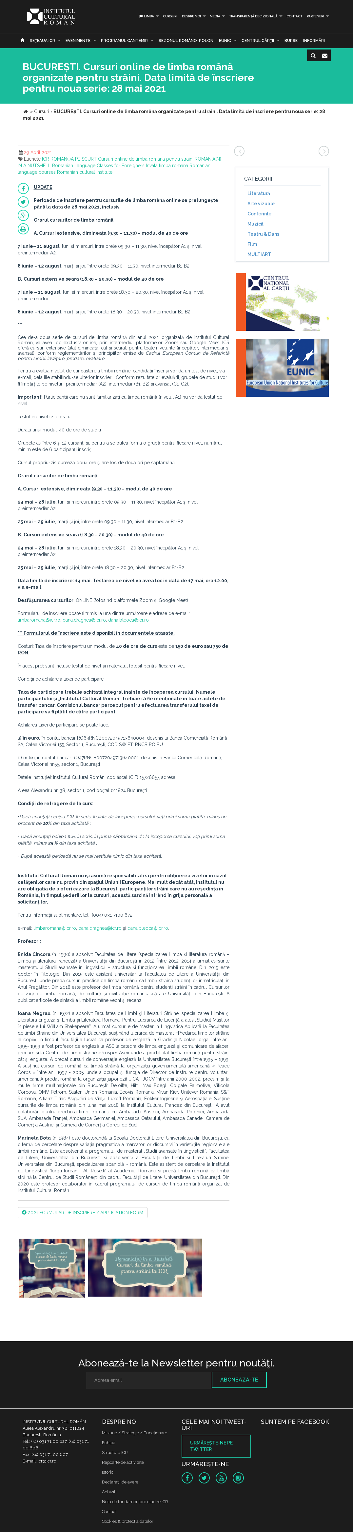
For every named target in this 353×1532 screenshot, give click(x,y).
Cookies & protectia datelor (127, 1521)
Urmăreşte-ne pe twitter (211, 1446)
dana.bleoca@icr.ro (128, 620)
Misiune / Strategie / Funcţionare (134, 1432)
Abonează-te (239, 1380)
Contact (294, 16)
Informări (314, 40)
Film (252, 244)
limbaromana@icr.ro (39, 620)
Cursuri (170, 16)
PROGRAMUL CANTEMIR (124, 40)
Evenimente (78, 40)
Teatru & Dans (263, 234)
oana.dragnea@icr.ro (84, 620)
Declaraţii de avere (120, 1482)
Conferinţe (259, 213)
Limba (146, 16)
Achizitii (109, 1491)
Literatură (258, 193)
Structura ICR (115, 1452)
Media (215, 16)
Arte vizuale (261, 203)
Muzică (255, 224)
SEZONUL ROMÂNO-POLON (186, 40)
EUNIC (225, 40)
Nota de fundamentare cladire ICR (135, 1501)
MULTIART (259, 254)
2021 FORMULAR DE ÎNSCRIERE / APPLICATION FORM (82, 1212)
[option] (52, 1269)
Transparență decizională (253, 16)
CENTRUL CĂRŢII (258, 40)
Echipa (108, 1442)
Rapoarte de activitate (123, 1462)
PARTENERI (315, 16)
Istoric (107, 1472)
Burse (291, 40)
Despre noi (191, 16)
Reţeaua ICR (42, 40)
